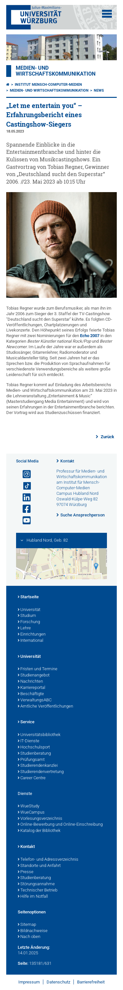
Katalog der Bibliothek (39, 831)
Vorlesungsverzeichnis (40, 819)
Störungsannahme (36, 884)
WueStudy (28, 806)
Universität (29, 610)
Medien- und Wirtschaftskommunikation (55, 71)
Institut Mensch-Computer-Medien (48, 84)
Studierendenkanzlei (38, 766)
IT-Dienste (28, 741)
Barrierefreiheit (91, 982)
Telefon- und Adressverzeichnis (48, 860)
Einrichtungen (32, 635)
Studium (27, 616)
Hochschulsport (34, 747)
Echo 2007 (89, 335)
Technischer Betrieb (37, 890)
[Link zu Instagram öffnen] (24, 474)
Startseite (28, 597)
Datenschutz (58, 982)
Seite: (23, 963)
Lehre (24, 628)
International (30, 641)
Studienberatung (34, 754)
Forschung (29, 622)
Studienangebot (34, 675)
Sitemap (27, 925)
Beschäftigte (31, 694)
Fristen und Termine (37, 669)
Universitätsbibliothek (39, 735)
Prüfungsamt (31, 760)
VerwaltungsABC (34, 700)
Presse (25, 872)
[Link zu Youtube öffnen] (24, 520)
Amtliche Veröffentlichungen (45, 707)
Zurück (107, 436)
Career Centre (32, 778)
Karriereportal (31, 688)
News (99, 90)
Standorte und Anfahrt (39, 866)
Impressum (29, 982)
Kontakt (67, 461)
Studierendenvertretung (41, 772)
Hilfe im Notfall (33, 897)
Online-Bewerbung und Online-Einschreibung (60, 825)
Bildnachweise (33, 931)
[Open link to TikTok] (24, 486)
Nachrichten (30, 682)
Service (26, 722)
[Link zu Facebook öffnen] (24, 509)
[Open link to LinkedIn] (24, 497)
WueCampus (31, 813)
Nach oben (29, 937)
